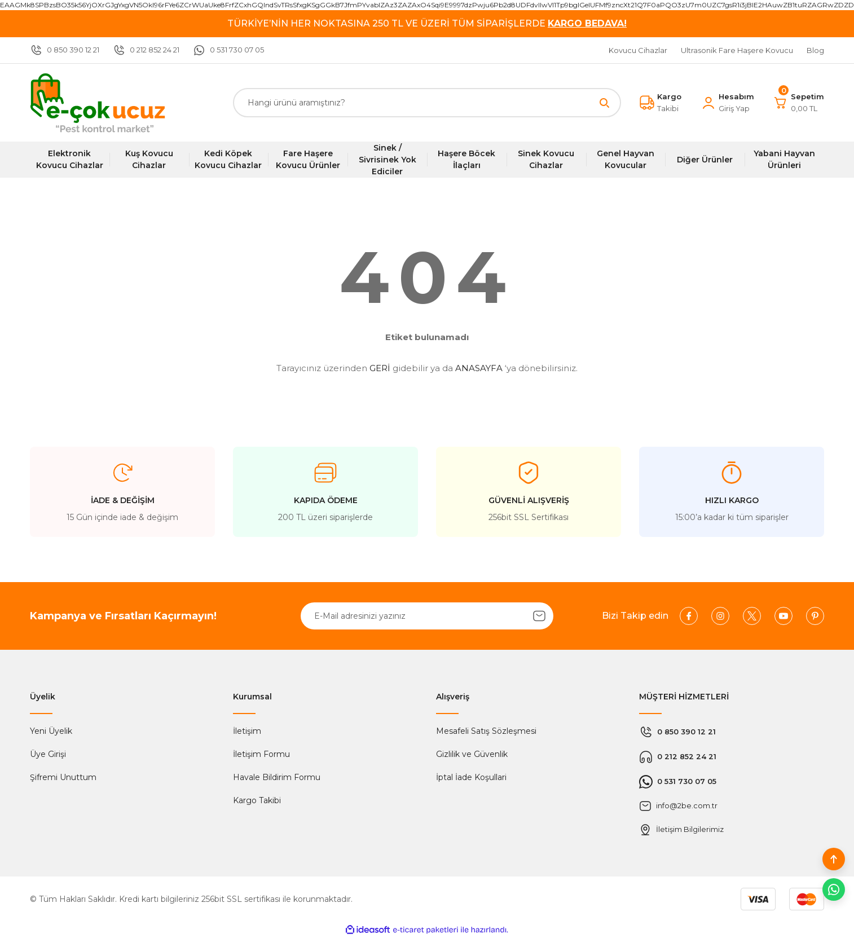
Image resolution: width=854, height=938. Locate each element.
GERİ (379, 368)
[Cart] (798, 103)
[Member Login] (727, 103)
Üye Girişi (48, 754)
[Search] (427, 102)
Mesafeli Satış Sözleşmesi (486, 731)
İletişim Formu (261, 754)
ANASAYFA (479, 368)
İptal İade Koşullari (471, 777)
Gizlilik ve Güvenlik (472, 754)
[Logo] (97, 103)
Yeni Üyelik (51, 731)
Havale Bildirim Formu (276, 777)
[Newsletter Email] (427, 615)
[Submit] (539, 615)
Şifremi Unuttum (63, 777)
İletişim (247, 731)
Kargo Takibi (257, 800)
